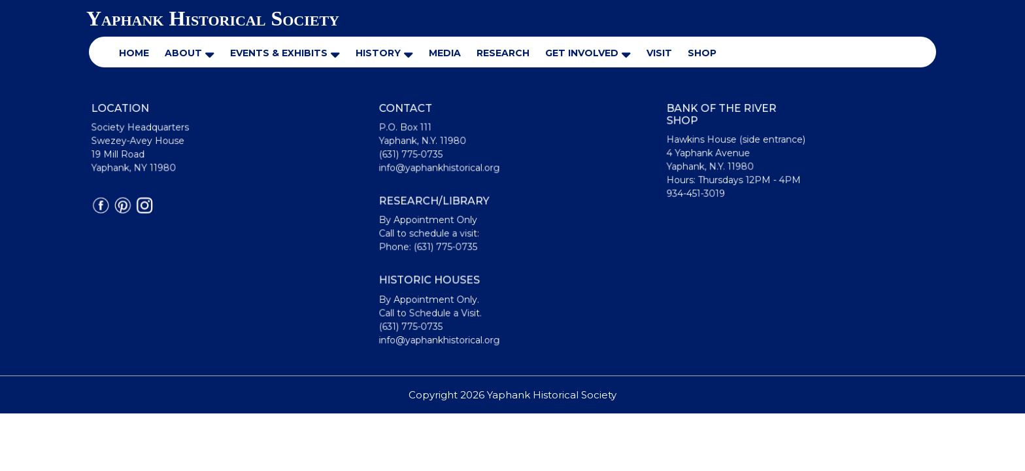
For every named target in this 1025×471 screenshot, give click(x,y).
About (183, 53)
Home (134, 53)
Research (503, 53)
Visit (659, 53)
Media (445, 53)
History (378, 53)
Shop (702, 53)
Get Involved (581, 53)
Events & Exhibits (279, 53)
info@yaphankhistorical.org (441, 169)
